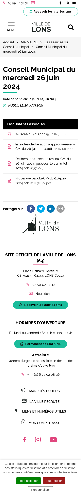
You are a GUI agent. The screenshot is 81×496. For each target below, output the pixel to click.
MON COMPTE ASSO (41, 423)
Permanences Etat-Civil (40, 344)
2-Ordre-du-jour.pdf (36, 134)
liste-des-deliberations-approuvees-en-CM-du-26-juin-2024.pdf (41, 146)
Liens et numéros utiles (40, 411)
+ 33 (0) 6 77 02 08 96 (40, 375)
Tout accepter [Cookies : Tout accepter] (28, 480)
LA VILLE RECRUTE (41, 402)
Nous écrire (40, 294)
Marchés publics (40, 391)
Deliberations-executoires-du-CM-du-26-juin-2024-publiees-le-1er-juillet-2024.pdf (39, 164)
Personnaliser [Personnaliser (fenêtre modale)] (40, 489)
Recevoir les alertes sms (51, 11)
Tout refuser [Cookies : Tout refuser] (54, 480)
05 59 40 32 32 (41, 285)
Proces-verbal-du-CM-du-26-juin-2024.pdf (36, 181)
